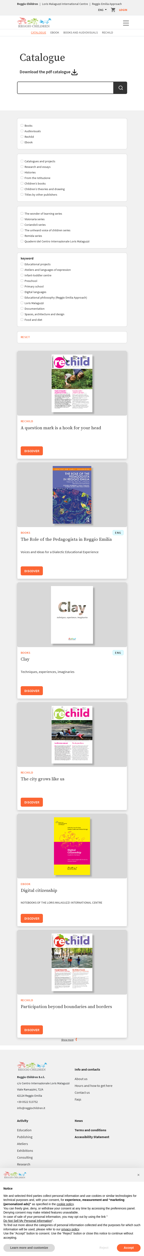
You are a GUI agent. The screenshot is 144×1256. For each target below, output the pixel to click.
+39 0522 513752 (27, 1102)
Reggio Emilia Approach (107, 4)
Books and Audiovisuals (80, 32)
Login (123, 10)
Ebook (54, 32)
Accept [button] (129, 1247)
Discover (31, 451)
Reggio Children (27, 4)
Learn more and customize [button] (29, 1247)
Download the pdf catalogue (45, 71)
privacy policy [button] (70, 1229)
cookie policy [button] (65, 1204)
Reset (25, 337)
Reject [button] (103, 1247)
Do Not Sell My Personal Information (27, 1220)
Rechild (107, 32)
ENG (101, 10)
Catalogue (38, 32)
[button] (138, 1174)
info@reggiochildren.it (31, 1108)
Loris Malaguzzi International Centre (65, 4)
